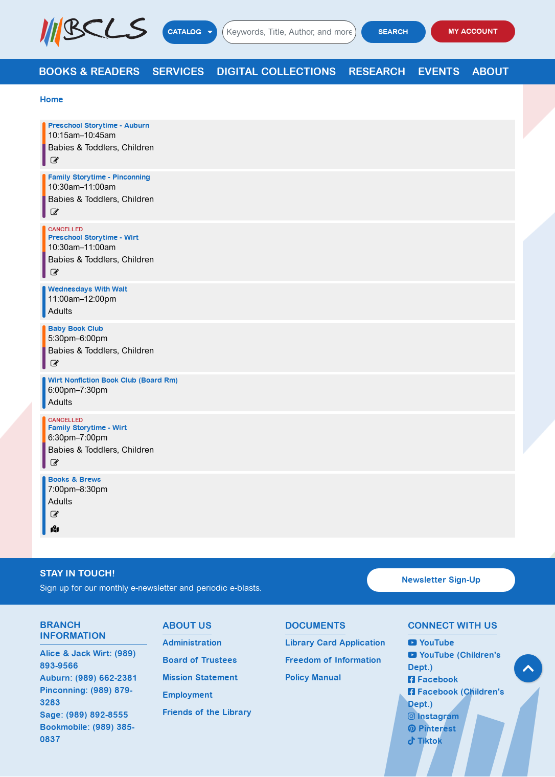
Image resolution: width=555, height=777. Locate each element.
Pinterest (432, 729)
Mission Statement (200, 677)
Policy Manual (313, 677)
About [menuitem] (490, 71)
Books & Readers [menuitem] (89, 71)
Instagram (433, 716)
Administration (192, 643)
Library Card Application (335, 643)
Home (51, 99)
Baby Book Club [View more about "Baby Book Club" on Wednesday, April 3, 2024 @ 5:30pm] (75, 328)
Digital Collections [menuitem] (276, 71)
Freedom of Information (333, 660)
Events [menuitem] (438, 71)
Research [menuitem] (377, 71)
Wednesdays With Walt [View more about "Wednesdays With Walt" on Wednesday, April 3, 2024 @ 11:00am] (87, 289)
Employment (188, 695)
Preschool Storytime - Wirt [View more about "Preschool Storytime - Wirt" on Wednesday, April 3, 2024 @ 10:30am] (93, 237)
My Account (473, 31)
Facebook (433, 679)
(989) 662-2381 (106, 678)
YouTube (431, 643)
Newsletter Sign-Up (441, 580)
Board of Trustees (200, 660)
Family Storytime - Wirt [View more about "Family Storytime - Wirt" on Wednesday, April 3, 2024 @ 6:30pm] (87, 428)
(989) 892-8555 (97, 715)
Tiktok (425, 741)
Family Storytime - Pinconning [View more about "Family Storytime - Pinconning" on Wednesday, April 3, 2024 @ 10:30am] (99, 177)
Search (393, 32)
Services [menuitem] (178, 71)
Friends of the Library (207, 712)
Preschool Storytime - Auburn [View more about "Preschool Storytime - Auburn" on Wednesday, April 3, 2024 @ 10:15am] (98, 125)
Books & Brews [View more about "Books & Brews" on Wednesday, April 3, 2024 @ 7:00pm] (74, 479)
